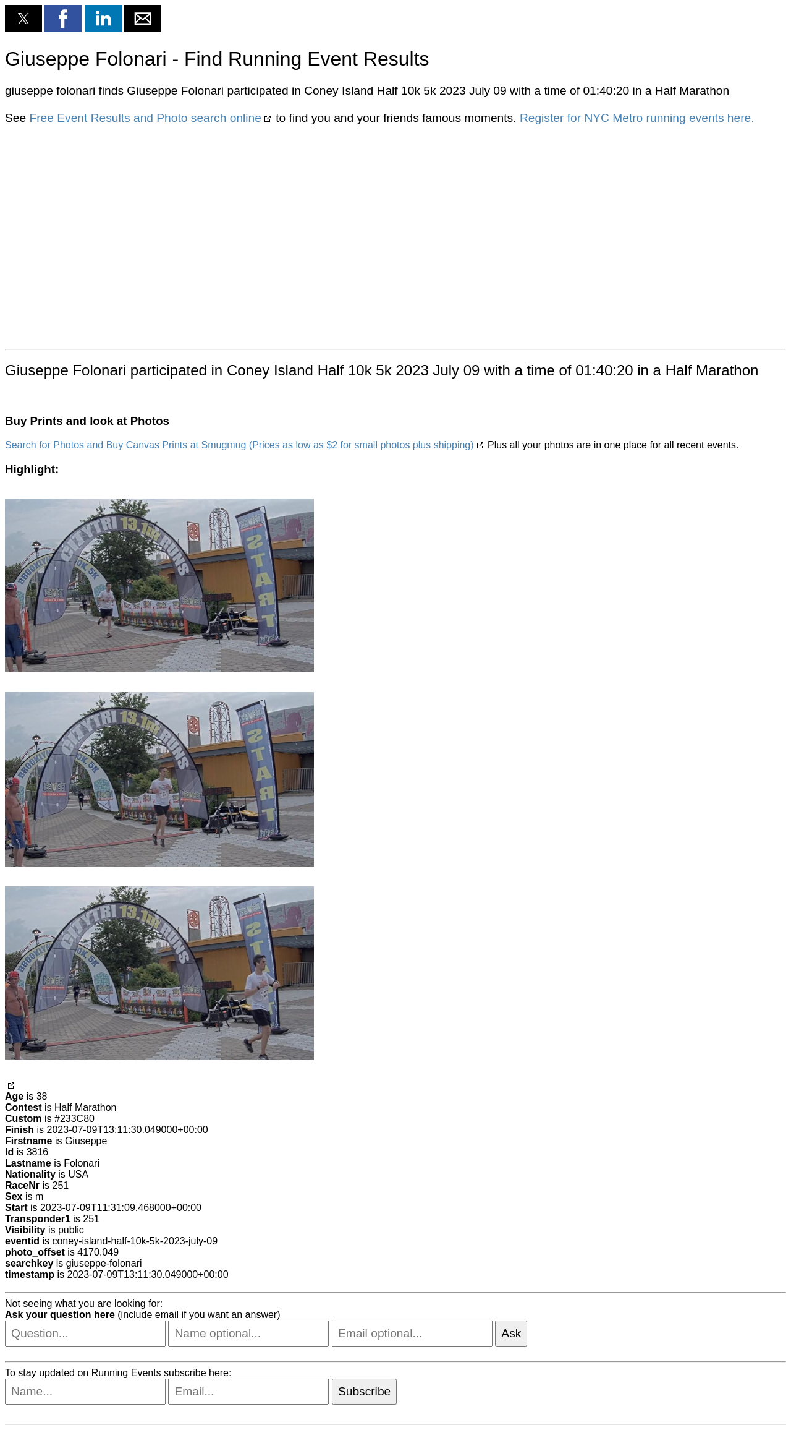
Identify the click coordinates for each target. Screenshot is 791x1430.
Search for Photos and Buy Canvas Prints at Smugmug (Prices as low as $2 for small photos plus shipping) (239, 445)
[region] (395, 236)
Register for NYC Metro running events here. (637, 117)
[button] (23, 18)
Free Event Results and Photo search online (145, 117)
